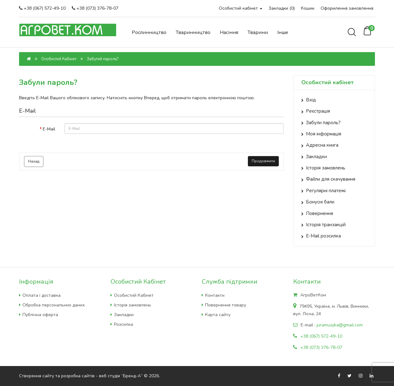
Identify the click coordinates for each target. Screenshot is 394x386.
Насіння (229, 32)
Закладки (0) (281, 8)
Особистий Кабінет (58, 59)
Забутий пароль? (102, 59)
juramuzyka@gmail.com (340, 325)
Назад (33, 161)
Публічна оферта (40, 315)
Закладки (316, 157)
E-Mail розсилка (323, 236)
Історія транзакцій (326, 225)
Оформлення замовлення (347, 8)
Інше (282, 32)
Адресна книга (322, 145)
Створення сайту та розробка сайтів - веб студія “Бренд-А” (81, 376)
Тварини (258, 32)
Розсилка (123, 324)
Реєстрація (318, 111)
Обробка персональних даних (53, 305)
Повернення (319, 213)
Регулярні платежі (326, 191)
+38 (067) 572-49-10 (45, 8)
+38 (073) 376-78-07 (97, 8)
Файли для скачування (330, 179)
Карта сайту (217, 315)
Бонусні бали (320, 202)
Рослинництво (149, 32)
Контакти (214, 295)
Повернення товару (225, 305)
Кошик (307, 8)
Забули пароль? (323, 123)
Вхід (311, 100)
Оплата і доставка (41, 295)
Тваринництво (193, 32)
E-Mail (49, 129)
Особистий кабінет (240, 8)
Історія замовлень (325, 168)
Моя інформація (323, 134)
